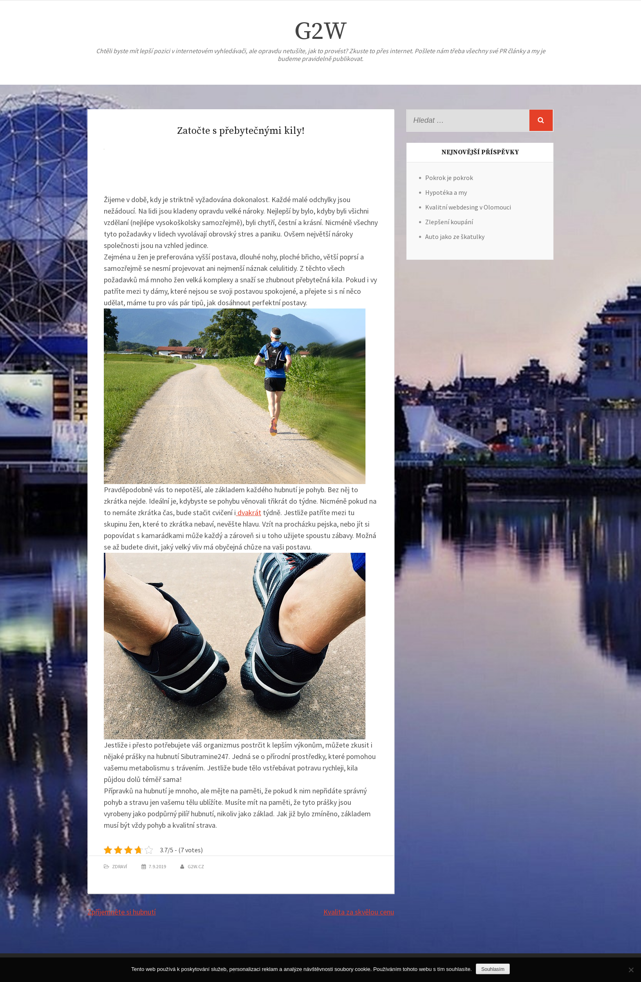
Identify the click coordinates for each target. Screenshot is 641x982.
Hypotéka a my (446, 192)
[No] (631, 970)
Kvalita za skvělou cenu (358, 912)
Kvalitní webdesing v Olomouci (468, 207)
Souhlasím (492, 969)
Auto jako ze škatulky (454, 236)
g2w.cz (196, 866)
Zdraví (119, 866)
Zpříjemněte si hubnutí (121, 912)
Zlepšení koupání (449, 222)
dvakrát (248, 512)
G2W (320, 31)
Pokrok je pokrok (449, 177)
